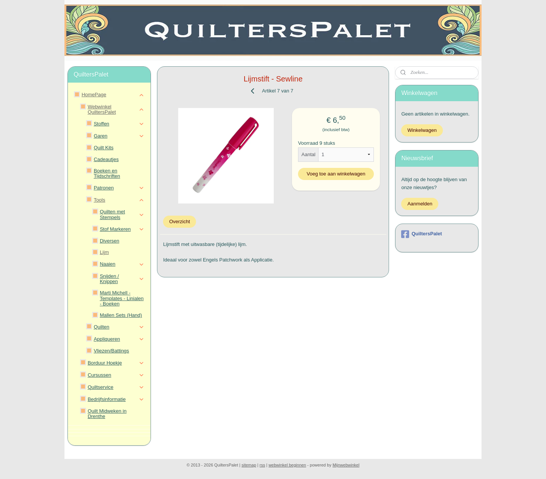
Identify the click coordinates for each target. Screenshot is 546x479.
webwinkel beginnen (287, 465)
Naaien (122, 264)
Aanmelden (419, 204)
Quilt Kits (103, 147)
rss (262, 465)
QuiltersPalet (421, 234)
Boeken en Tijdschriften (107, 173)
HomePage (113, 95)
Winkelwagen (421, 130)
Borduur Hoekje (116, 363)
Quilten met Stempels (122, 214)
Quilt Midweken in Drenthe (107, 413)
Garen (119, 136)
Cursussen (116, 375)
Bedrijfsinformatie (116, 399)
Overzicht (179, 221)
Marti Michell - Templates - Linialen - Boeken (122, 298)
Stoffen (119, 124)
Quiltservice (116, 387)
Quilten (119, 327)
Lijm (104, 252)
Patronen (119, 188)
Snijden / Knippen (122, 278)
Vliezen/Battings (111, 351)
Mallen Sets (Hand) (121, 315)
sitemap (249, 465)
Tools (119, 200)
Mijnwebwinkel (346, 465)
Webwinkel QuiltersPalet (116, 109)
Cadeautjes (106, 159)
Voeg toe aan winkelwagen (335, 174)
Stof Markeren (122, 229)
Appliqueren (119, 339)
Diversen (109, 241)
